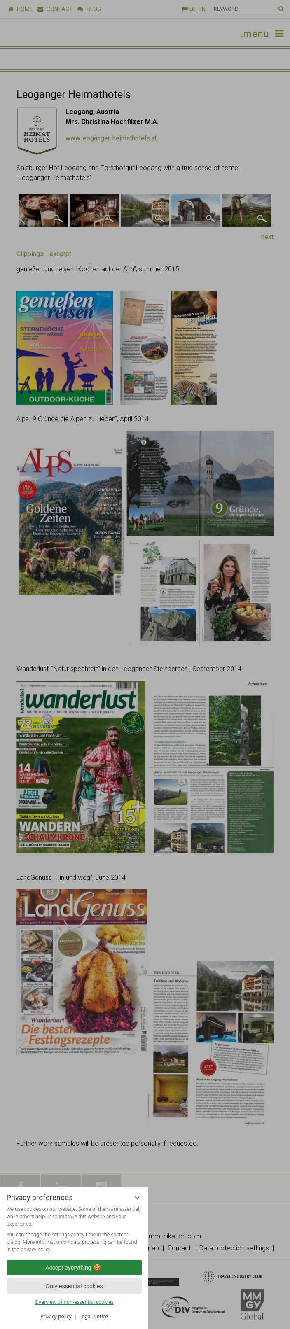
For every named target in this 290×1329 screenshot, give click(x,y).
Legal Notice (93, 1316)
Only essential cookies (74, 1286)
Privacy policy (56, 1316)
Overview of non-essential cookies (74, 1302)
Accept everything (74, 1267)
